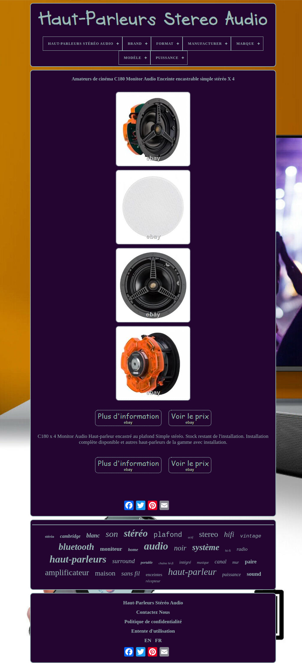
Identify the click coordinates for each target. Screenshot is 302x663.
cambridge (70, 536)
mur (235, 562)
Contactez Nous (153, 612)
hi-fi (228, 550)
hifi (229, 534)
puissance (231, 574)
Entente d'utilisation (153, 631)
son (112, 534)
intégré (185, 562)
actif (190, 537)
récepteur (153, 581)
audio (156, 546)
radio (242, 549)
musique (203, 562)
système (205, 547)
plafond (168, 535)
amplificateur (67, 572)
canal (220, 562)
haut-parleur (192, 571)
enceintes (154, 574)
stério (49, 536)
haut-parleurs (78, 559)
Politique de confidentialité (153, 621)
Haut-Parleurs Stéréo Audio (153, 603)
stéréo (136, 533)
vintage (250, 536)
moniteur (111, 549)
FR (158, 640)
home (133, 549)
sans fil (130, 573)
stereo (208, 534)
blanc (93, 535)
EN (147, 640)
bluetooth (76, 547)
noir (180, 548)
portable (147, 562)
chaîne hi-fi (166, 563)
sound (254, 574)
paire (251, 562)
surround (123, 561)
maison (105, 573)
